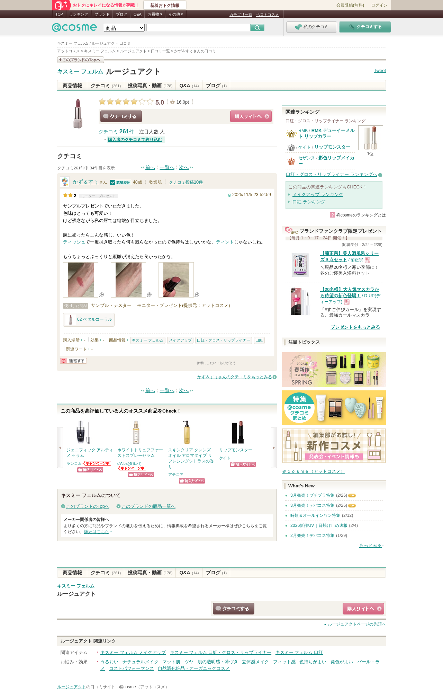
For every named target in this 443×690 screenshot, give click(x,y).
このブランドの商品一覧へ (148, 506)
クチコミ (106, 85)
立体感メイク (255, 661)
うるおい (109, 661)
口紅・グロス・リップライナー (223, 340)
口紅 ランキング (308, 201)
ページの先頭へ (357, 624)
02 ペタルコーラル (88, 320)
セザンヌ (306, 158)
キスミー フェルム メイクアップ (133, 652)
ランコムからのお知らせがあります (97, 463)
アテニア (175, 474)
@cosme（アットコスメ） (144, 686)
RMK (303, 130)
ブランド (102, 14)
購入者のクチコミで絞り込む (135, 139)
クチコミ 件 (116, 131)
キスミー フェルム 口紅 (299, 652)
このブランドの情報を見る (80, 59)
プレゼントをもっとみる (355, 327)
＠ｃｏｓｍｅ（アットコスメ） (313, 471)
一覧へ (167, 167)
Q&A (138, 14)
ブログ (121, 14)
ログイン (379, 5)
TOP (59, 14)
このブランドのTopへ (87, 506)
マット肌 (171, 661)
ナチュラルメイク (141, 661)
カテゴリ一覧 (240, 14)
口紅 (259, 340)
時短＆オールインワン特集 (315, 515)
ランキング (78, 14)
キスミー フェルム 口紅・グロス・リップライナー (220, 652)
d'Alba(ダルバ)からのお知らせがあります (132, 468)
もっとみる (370, 545)
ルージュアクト (133, 71)
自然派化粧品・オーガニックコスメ (194, 668)
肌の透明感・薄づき (218, 661)
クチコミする (121, 116)
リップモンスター (332, 147)
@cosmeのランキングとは (361, 215)
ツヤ (188, 661)
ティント (225, 242)
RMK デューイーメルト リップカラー (326, 133)
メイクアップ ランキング (317, 194)
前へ (150, 167)
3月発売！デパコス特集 (312, 505)
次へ (184, 167)
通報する (73, 361)
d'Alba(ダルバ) (129, 463)
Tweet (380, 70)
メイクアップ (180, 340)
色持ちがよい (312, 661)
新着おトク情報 (164, 5)
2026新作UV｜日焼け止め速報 (318, 525)
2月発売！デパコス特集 (312, 535)
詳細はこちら (96, 531)
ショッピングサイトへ (251, 116)
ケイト (224, 458)
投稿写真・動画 (150, 85)
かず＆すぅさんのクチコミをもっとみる (234, 376)
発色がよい (342, 661)
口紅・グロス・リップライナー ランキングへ (331, 174)
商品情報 (72, 85)
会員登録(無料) (350, 5)
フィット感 (284, 661)
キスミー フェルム (80, 72)
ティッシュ (74, 242)
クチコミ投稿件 (186, 182)
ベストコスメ (267, 14)
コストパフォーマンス (131, 668)
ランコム (74, 463)
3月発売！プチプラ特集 (312, 495)
